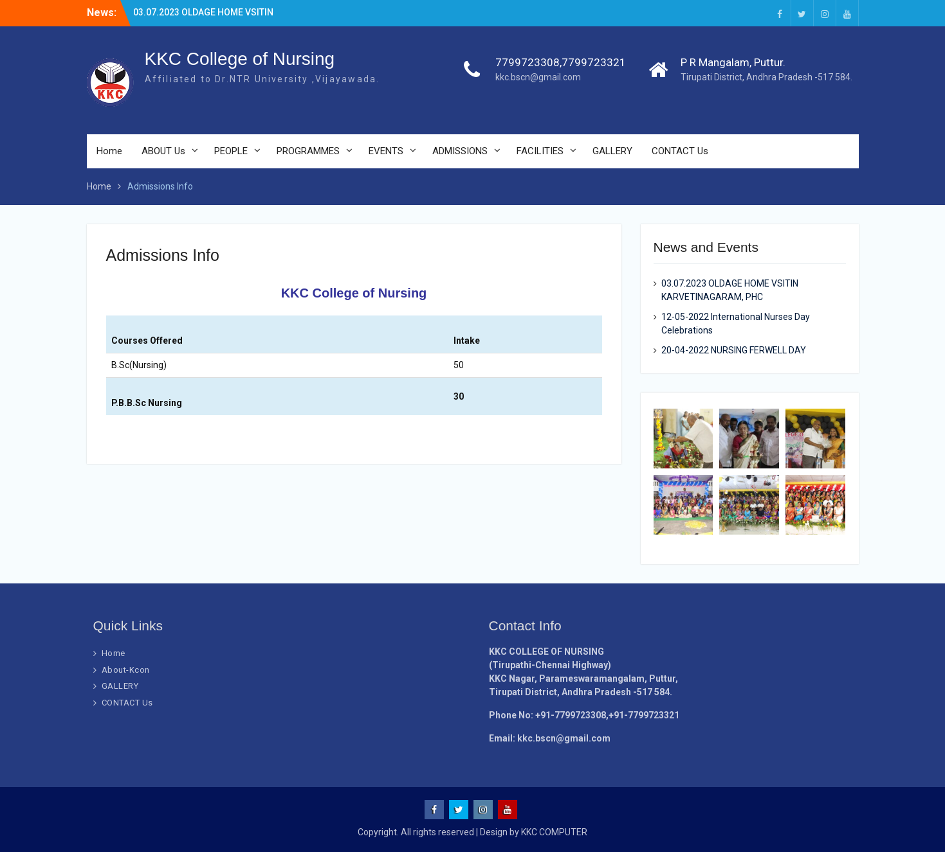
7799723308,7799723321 (560, 62)
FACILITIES (540, 151)
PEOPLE (231, 151)
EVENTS (386, 151)
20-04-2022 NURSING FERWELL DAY (733, 350)
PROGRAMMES (308, 151)
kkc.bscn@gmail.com (538, 77)
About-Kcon (126, 670)
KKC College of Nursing (240, 59)
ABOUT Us (163, 151)
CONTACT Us (680, 151)
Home (109, 151)
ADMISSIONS (460, 151)
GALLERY (612, 151)
